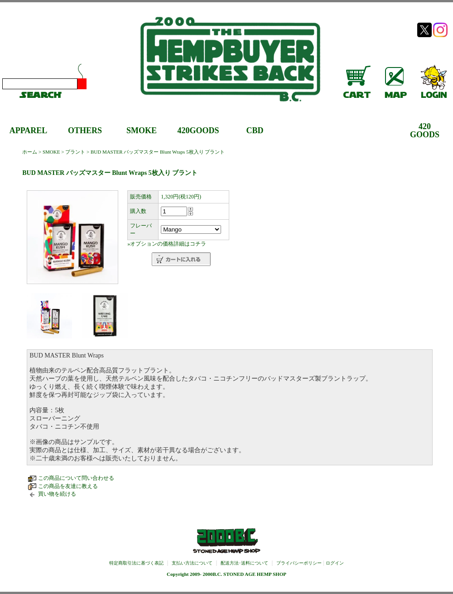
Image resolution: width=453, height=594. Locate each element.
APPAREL (29, 130)
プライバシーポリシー (299, 562)
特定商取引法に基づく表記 (136, 562)
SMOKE (141, 130)
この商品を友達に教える (68, 486)
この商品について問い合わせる (76, 478)
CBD (254, 130)
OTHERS (85, 130)
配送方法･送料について (244, 562)
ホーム (29, 152)
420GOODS (198, 130)
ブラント (75, 152)
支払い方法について (192, 562)
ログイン (335, 562)
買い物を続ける (57, 494)
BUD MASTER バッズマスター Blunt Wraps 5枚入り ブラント (158, 152)
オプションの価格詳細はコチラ (168, 244)
